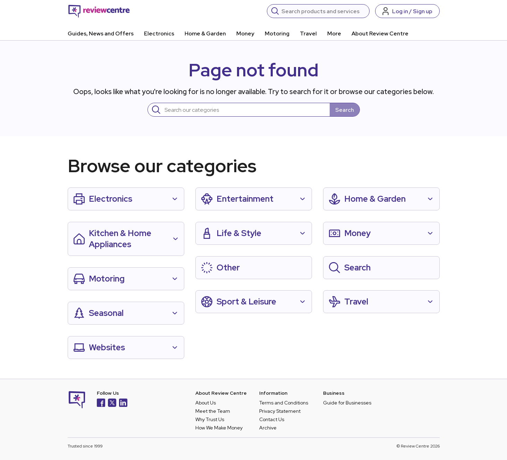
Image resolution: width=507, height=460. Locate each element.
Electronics (159, 33)
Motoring (277, 33)
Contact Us (271, 419)
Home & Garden (205, 33)
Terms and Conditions (283, 403)
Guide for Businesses (347, 403)
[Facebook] (101, 404)
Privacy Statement (280, 411)
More (334, 33)
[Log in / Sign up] (407, 11)
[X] (112, 404)
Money (245, 33)
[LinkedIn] (123, 404)
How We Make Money (219, 428)
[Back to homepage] (99, 11)
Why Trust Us (209, 419)
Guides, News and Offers (101, 33)
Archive (268, 428)
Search (344, 110)
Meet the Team (212, 411)
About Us (205, 403)
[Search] (323, 11)
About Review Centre (380, 33)
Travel (308, 33)
